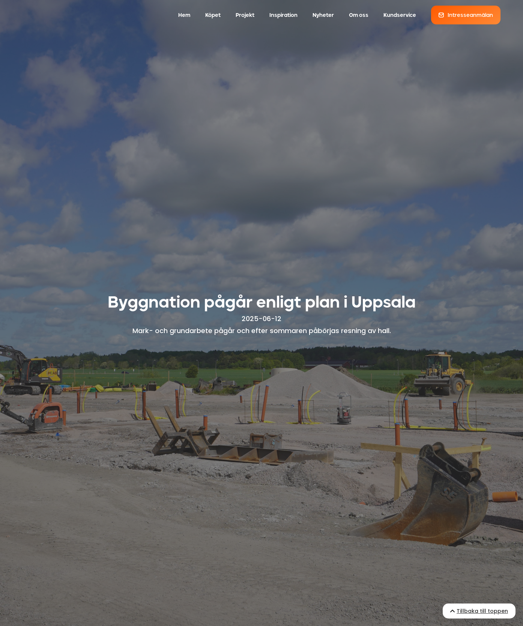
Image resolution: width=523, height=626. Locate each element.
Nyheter (323, 15)
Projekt (245, 15)
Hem (184, 15)
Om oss (358, 15)
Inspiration (283, 15)
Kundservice (399, 15)
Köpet (213, 15)
